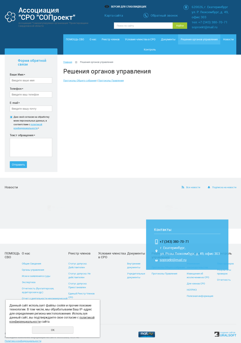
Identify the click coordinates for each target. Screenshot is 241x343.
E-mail (15, 96)
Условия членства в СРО (140, 41)
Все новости (193, 181)
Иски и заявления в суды (36, 269)
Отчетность (224, 273)
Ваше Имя (17, 68)
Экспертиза (28, 275)
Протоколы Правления (111, 74)
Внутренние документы (133, 259)
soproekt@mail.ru (173, 253)
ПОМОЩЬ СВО (73, 41)
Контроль (226, 41)
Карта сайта (113, 15)
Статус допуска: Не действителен (79, 269)
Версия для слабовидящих (128, 6)
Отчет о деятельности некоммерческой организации (44, 293)
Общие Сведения (31, 257)
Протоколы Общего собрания (79, 74)
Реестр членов (112, 41)
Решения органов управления (186, 41)
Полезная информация (200, 289)
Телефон (16, 82)
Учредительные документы (136, 269)
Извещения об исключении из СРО (198, 269)
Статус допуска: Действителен (77, 259)
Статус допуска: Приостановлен (77, 279)
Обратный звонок (164, 15)
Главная (67, 55)
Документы (167, 41)
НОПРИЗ (192, 283)
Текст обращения (22, 129)
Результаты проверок (224, 265)
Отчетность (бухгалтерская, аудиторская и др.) (38, 283)
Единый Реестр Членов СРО (81, 289)
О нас (93, 41)
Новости (206, 41)
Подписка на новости (224, 181)
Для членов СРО (196, 277)
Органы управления (33, 263)
